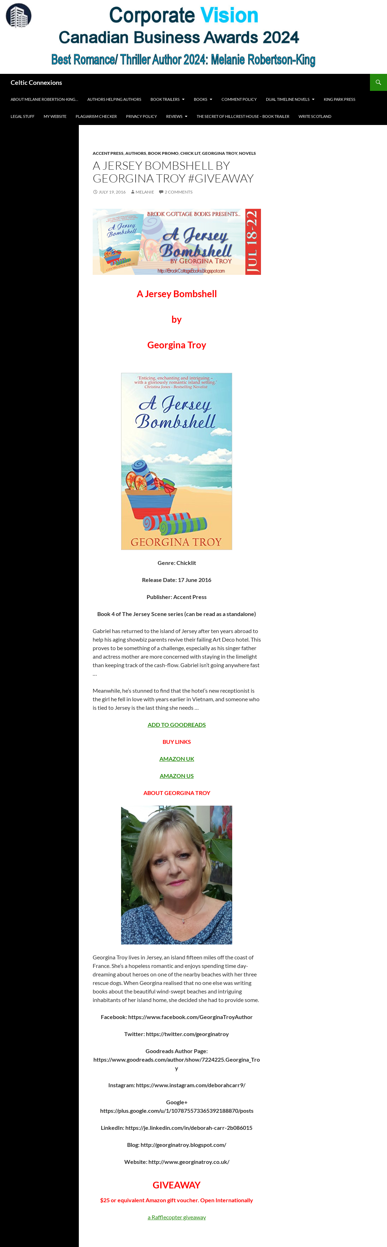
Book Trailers (165, 99)
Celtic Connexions (36, 82)
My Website (55, 116)
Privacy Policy (141, 116)
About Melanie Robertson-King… (44, 99)
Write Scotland (315, 116)
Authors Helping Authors (114, 99)
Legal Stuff (22, 116)
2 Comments (178, 192)
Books (200, 99)
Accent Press (108, 153)
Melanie (145, 192)
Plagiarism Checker (96, 116)
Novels (247, 153)
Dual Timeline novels (288, 99)
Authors (135, 153)
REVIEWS (174, 116)
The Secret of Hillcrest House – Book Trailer (243, 116)
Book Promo (163, 153)
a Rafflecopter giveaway (177, 1217)
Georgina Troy (219, 153)
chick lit (190, 153)
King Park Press (339, 99)
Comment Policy (239, 99)
